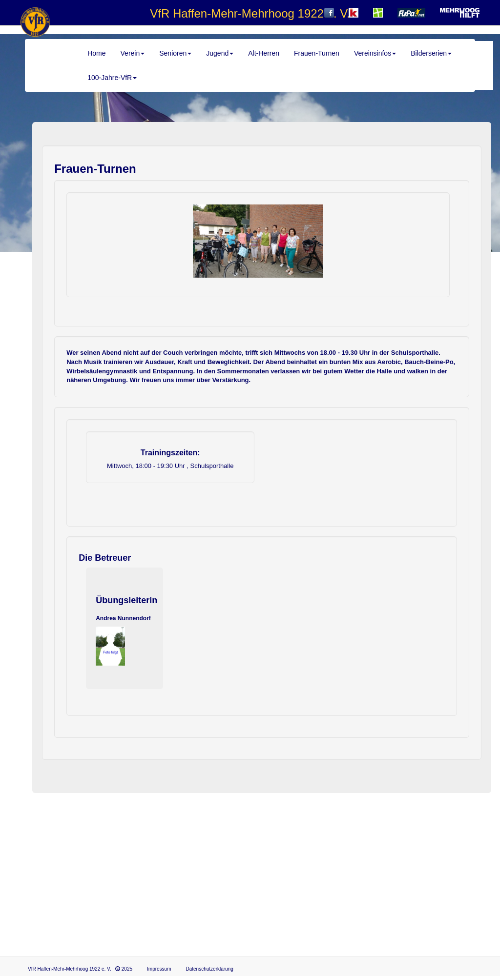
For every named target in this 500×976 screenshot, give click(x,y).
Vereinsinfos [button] (375, 53)
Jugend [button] (219, 53)
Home (96, 53)
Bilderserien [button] (431, 53)
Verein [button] (133, 53)
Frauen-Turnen (316, 53)
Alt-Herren (263, 53)
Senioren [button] (175, 53)
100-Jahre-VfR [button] (112, 77)
